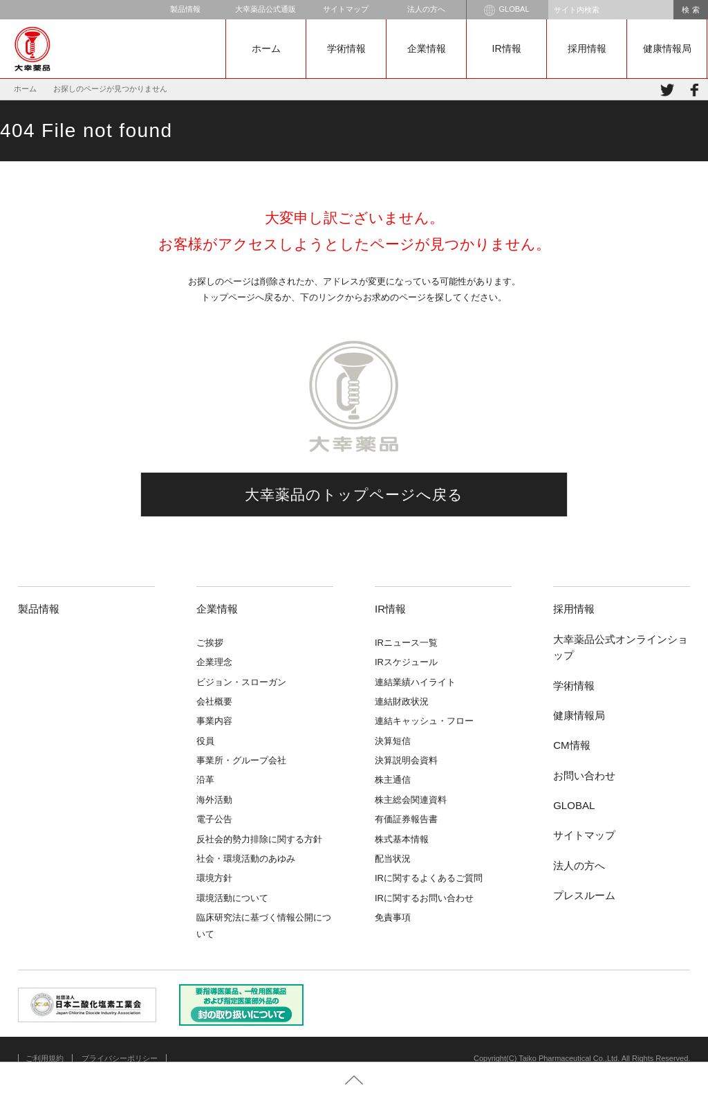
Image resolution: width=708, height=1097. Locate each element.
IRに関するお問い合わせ (424, 898)
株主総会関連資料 (411, 800)
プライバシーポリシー (120, 1058)
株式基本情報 (402, 839)
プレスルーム (584, 895)
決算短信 (393, 741)
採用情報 (587, 48)
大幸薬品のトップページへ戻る (354, 494)
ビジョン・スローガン (241, 682)
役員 (205, 741)
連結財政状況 (402, 701)
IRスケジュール (406, 662)
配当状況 (393, 858)
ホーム (266, 48)
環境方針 (214, 878)
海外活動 (214, 800)
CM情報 (571, 745)
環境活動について (232, 898)
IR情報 (506, 48)
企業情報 (426, 48)
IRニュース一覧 (406, 642)
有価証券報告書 (406, 819)
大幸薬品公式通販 (265, 9)
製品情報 (185, 9)
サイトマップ (346, 9)
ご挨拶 (209, 642)
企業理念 (214, 662)
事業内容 (214, 721)
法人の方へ (426, 9)
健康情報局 (667, 48)
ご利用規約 (45, 1058)
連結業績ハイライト (415, 682)
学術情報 (346, 48)
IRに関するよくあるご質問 (429, 878)
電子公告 (214, 819)
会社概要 (214, 701)
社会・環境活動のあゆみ (245, 858)
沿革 (205, 779)
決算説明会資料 (406, 760)
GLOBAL (506, 10)
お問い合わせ (584, 775)
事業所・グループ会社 (241, 760)
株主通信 (393, 779)
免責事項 (393, 917)
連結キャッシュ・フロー (424, 721)
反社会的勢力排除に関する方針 (259, 839)
